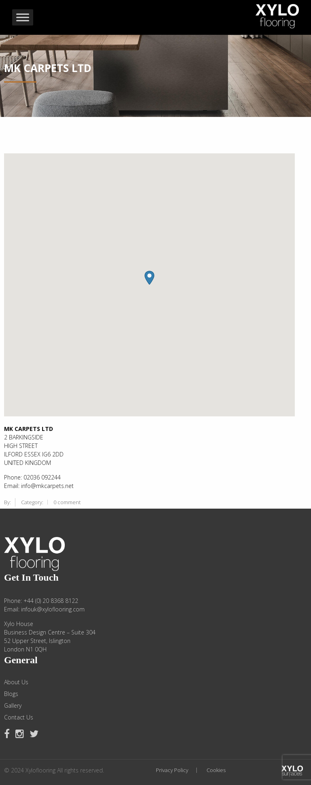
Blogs (11, 694)
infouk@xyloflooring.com (53, 609)
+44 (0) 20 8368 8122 (50, 601)
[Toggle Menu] (22, 17)
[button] (149, 278)
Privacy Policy (172, 770)
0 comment (67, 502)
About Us (16, 682)
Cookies (216, 770)
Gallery (12, 706)
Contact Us (18, 717)
